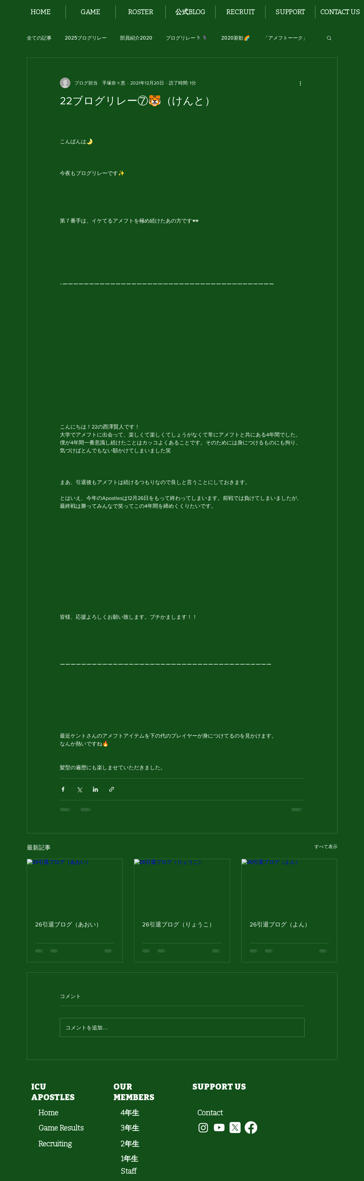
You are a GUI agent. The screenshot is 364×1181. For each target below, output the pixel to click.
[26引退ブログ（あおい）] (75, 886)
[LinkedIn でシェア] (95, 789)
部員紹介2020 (136, 38)
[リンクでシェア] (111, 789)
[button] (90, 12)
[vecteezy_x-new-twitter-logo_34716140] (235, 1127)
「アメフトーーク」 (285, 38)
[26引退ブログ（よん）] (289, 886)
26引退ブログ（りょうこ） (178, 924)
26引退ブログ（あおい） (68, 924)
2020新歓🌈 (235, 38)
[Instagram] (203, 1127)
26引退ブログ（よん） (280, 924)
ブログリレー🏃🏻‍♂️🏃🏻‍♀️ (187, 38)
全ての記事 (39, 38)
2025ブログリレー (86, 38)
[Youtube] (219, 1127)
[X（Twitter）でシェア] (79, 789)
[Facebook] (251, 1127)
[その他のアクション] (300, 83)
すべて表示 (326, 846)
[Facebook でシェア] (63, 789)
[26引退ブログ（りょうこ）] (182, 886)
